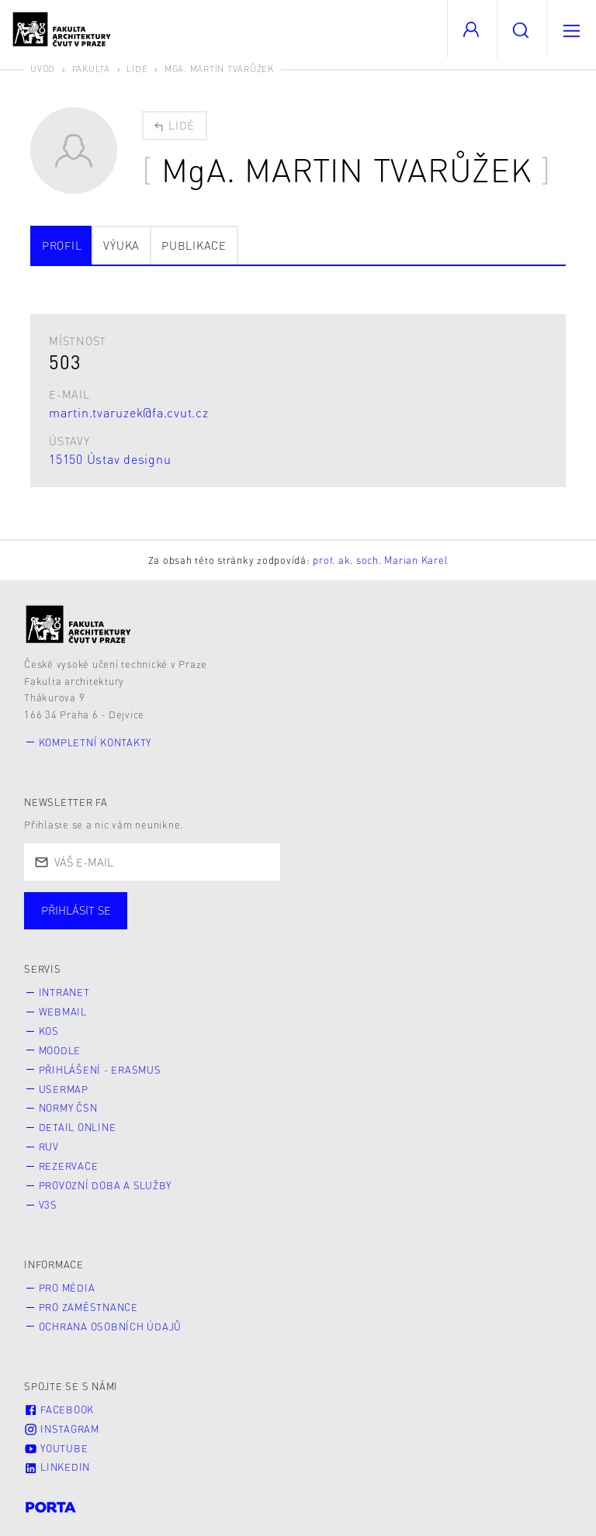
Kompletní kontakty (95, 742)
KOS (49, 1031)
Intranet (64, 992)
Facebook (59, 1409)
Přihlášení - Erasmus (100, 1070)
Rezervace (69, 1166)
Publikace (194, 245)
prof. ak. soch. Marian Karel (380, 560)
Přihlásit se (76, 910)
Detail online (77, 1127)
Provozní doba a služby (105, 1185)
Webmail (63, 1011)
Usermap (63, 1089)
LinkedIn (57, 1467)
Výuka (121, 245)
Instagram (61, 1429)
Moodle (60, 1050)
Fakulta (91, 68)
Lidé (136, 68)
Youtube (56, 1448)
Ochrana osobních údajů (110, 1326)
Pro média (67, 1288)
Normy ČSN (68, 1108)
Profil (62, 245)
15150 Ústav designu (110, 459)
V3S (48, 1205)
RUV (49, 1146)
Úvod (42, 68)
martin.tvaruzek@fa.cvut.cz (129, 412)
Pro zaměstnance (88, 1307)
